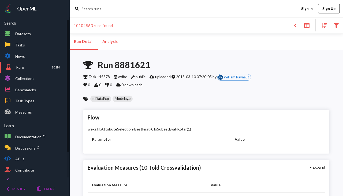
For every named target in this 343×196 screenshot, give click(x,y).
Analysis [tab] (110, 41)
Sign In (306, 9)
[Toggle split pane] (307, 25)
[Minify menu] (16, 188)
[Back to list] (295, 25)
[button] (100, 99)
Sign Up (329, 8)
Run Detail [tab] (84, 41)
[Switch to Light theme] (45, 188)
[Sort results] (322, 25)
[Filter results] (336, 25)
